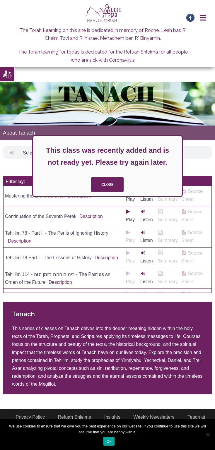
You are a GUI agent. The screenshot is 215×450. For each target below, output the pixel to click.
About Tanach (19, 133)
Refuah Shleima (74, 417)
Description (91, 216)
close (107, 184)
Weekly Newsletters (153, 417)
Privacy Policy (30, 417)
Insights (112, 417)
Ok (108, 441)
